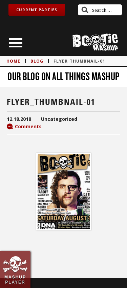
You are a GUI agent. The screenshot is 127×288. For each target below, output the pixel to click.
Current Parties (36, 9)
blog (36, 61)
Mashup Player (15, 279)
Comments (28, 126)
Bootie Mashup (95, 42)
